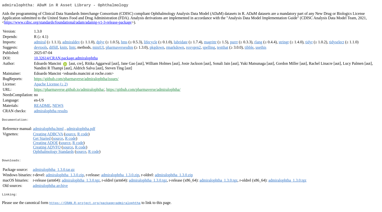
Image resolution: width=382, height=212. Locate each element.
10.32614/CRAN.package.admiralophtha (66, 59)
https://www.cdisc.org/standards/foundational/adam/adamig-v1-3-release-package (68, 23)
